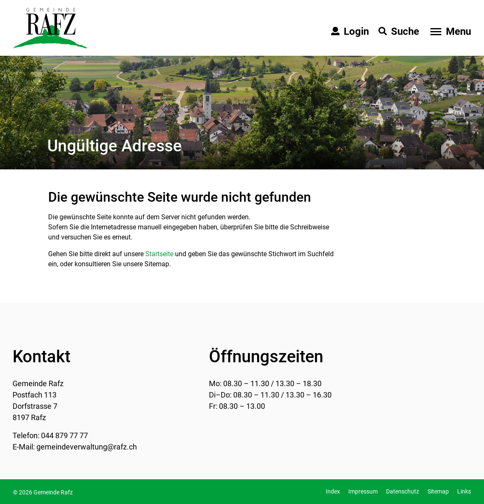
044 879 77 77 (64, 435)
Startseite (159, 254)
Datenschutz (402, 491)
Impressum (363, 491)
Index (333, 491)
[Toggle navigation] (449, 31)
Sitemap (438, 491)
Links (464, 491)
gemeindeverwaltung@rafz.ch (86, 446)
